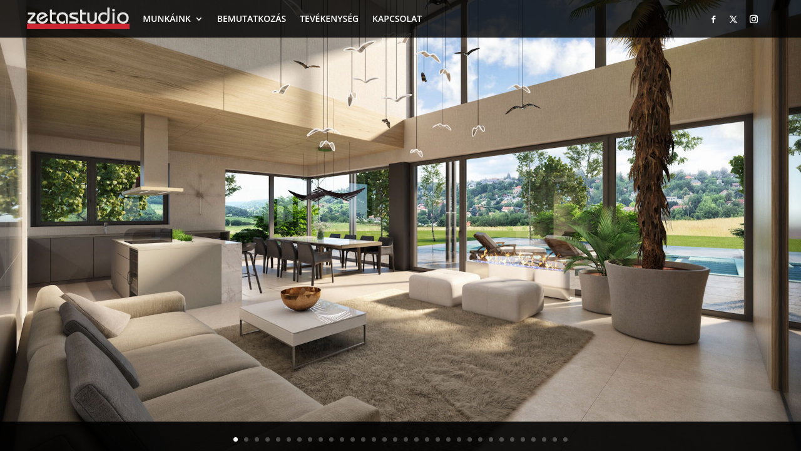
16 (395, 439)
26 (501, 439)
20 (438, 439)
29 (533, 439)
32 (565, 439)
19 (427, 439)
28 (523, 439)
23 (469, 439)
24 (480, 439)
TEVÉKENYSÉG (329, 18)
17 (406, 439)
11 (342, 439)
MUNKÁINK (167, 18)
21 (448, 439)
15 (384, 439)
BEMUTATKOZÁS (251, 18)
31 (555, 439)
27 (512, 439)
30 (544, 439)
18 (416, 439)
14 (374, 439)
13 (363, 439)
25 (491, 439)
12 (352, 439)
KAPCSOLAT (397, 18)
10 (331, 439)
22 (459, 439)
